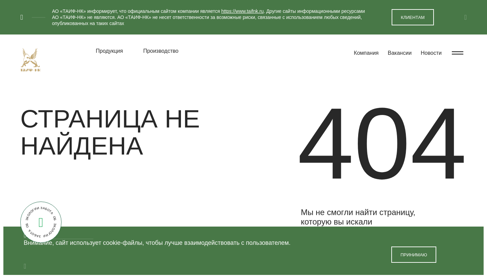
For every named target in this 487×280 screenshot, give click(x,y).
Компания (366, 53)
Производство (160, 51)
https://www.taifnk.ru (242, 11)
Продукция (109, 51)
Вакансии (400, 53)
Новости (431, 53)
